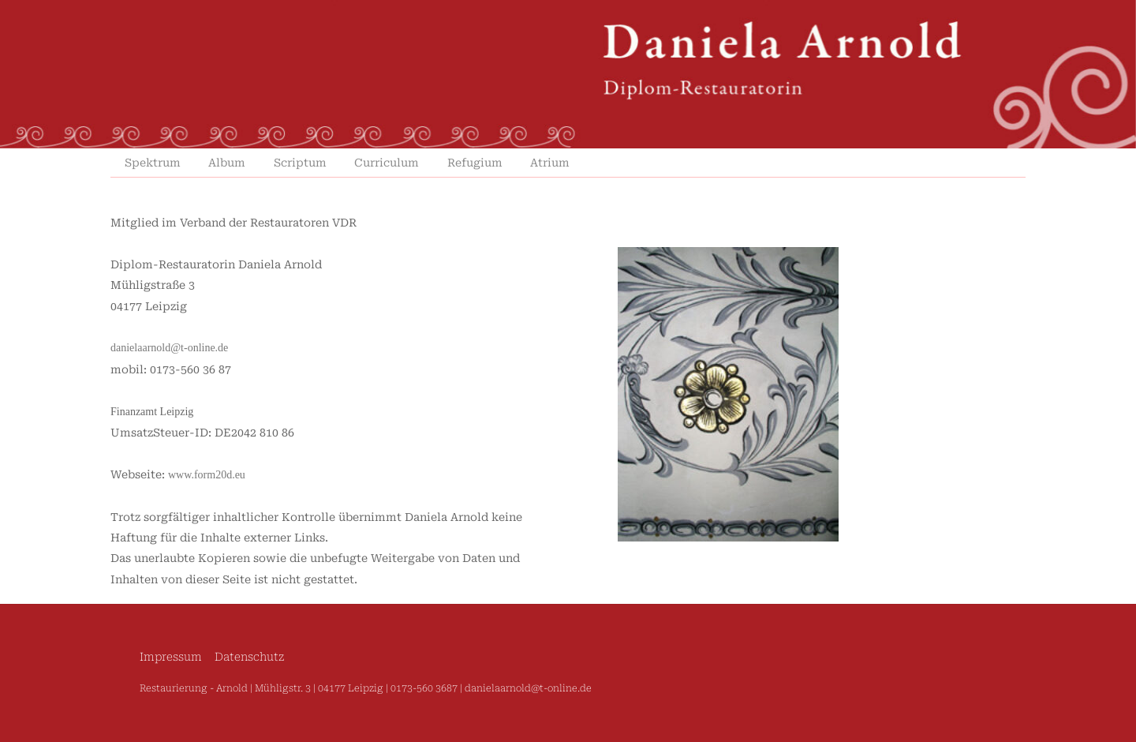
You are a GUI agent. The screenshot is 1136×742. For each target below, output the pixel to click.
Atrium (550, 162)
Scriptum (300, 162)
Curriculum (386, 162)
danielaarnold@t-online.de (169, 348)
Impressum (171, 657)
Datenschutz (249, 657)
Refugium (475, 162)
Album (226, 162)
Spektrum (153, 162)
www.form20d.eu (206, 475)
